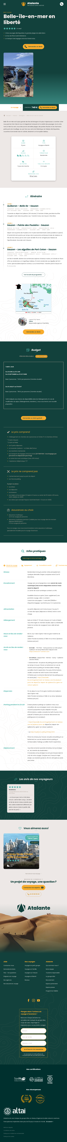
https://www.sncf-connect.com (39, 651)
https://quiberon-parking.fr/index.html (42, 732)
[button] (5, 4)
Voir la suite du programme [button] (33, 275)
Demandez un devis (33, 332)
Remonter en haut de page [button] (33, 873)
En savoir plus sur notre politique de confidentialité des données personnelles (33, 1054)
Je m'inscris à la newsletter (33, 1049)
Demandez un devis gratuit (32, 418)
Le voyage (14, 107)
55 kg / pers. (33, 176)
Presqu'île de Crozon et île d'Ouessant (20, 855)
